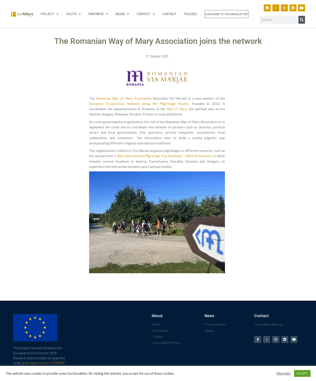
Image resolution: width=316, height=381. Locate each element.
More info (283, 373)
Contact (169, 14)
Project (50, 14)
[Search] (301, 20)
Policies (190, 14)
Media (122, 14)
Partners (98, 14)
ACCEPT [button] (302, 373)
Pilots (73, 14)
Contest (146, 14)
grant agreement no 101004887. (44, 363)
